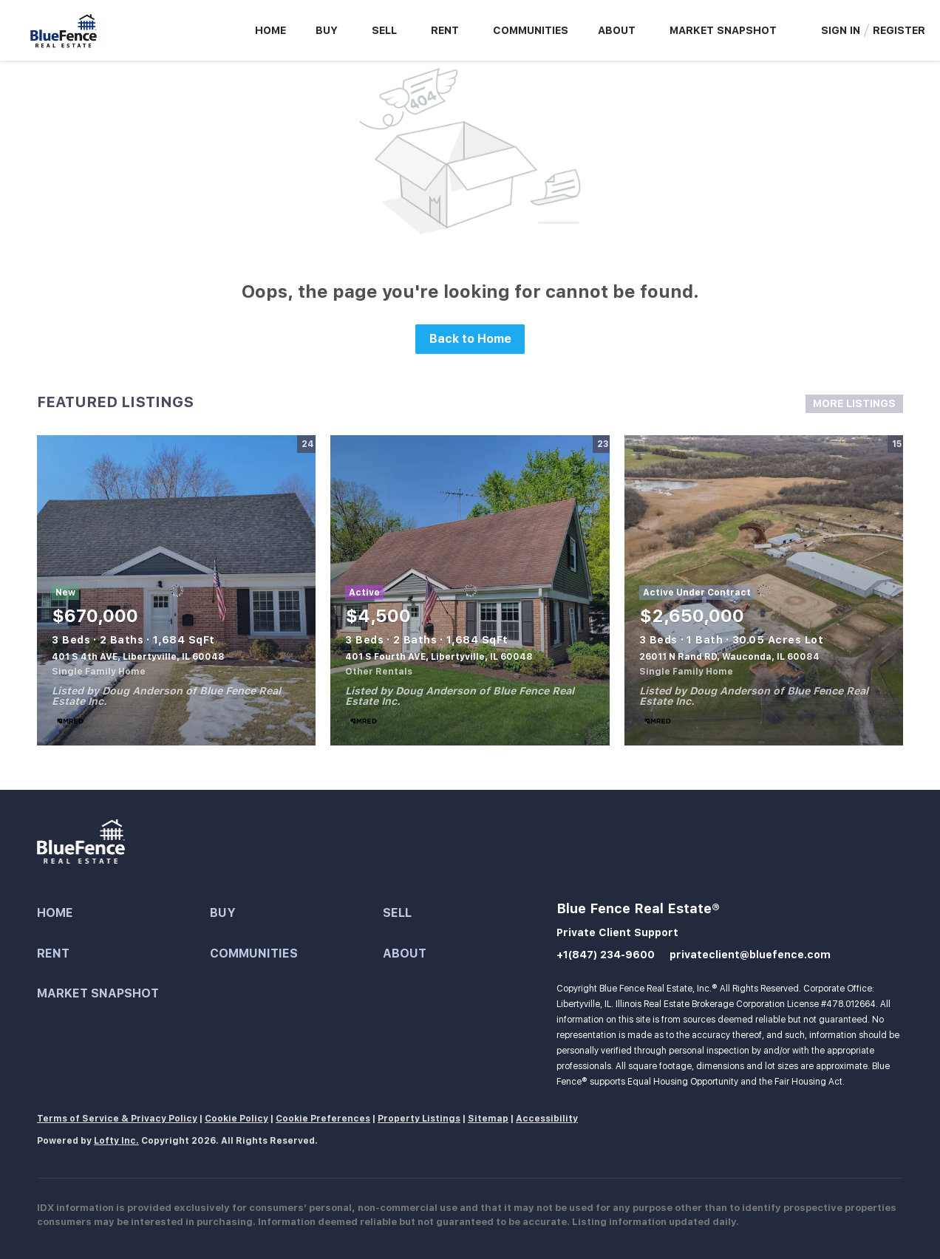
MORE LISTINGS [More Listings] (854, 403)
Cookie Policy (236, 1118)
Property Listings (419, 1118)
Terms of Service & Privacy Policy (117, 1118)
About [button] (617, 30)
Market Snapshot (723, 30)
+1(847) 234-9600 (605, 955)
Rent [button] (445, 30)
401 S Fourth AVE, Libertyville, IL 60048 (439, 657)
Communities (530, 30)
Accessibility (547, 1118)
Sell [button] (384, 30)
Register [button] (899, 30)
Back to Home (470, 339)
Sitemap (488, 1118)
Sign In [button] (840, 30)
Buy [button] (327, 30)
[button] (123, 914)
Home (270, 30)
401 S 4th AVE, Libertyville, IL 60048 (138, 657)
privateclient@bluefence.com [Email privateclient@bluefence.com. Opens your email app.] (750, 955)
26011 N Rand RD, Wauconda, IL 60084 (729, 657)
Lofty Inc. (116, 1141)
